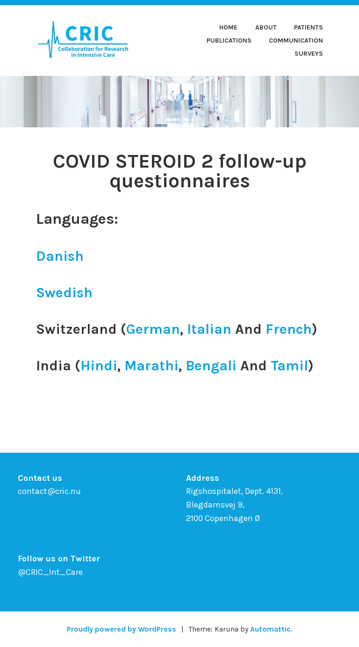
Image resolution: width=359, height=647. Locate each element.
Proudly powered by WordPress (121, 629)
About (266, 27)
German (153, 329)
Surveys (308, 54)
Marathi (151, 365)
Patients (308, 27)
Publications (229, 40)
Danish (60, 256)
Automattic (270, 629)
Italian (209, 329)
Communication (296, 40)
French (289, 329)
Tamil (289, 365)
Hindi (98, 365)
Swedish (64, 292)
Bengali (211, 365)
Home (228, 27)
